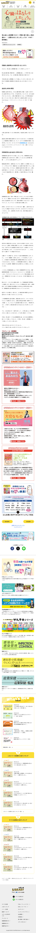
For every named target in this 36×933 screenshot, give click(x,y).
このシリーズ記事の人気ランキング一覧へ (12, 811)
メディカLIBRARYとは (32, 6)
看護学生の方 (5, 926)
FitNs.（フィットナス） (23, 904)
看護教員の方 (5, 923)
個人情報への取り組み (23, 919)
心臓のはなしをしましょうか (9, 44)
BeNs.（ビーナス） (22, 906)
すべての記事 (3, 6)
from (18, 892)
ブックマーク (5, 918)
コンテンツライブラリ (23, 912)
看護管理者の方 (5, 921)
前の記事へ (7, 521)
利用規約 (20, 917)
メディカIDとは (21, 922)
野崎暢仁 (19, 44)
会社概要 (20, 914)
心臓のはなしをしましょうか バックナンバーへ (18, 526)
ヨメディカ (20, 909)
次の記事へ (28, 521)
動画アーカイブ (25, 6)
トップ (3, 878)
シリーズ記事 (18, 6)
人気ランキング (11, 6)
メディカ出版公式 (18, 897)
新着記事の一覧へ (7, 747)
